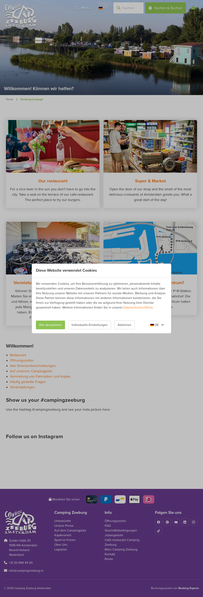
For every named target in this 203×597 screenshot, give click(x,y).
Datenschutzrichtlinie (138, 307)
